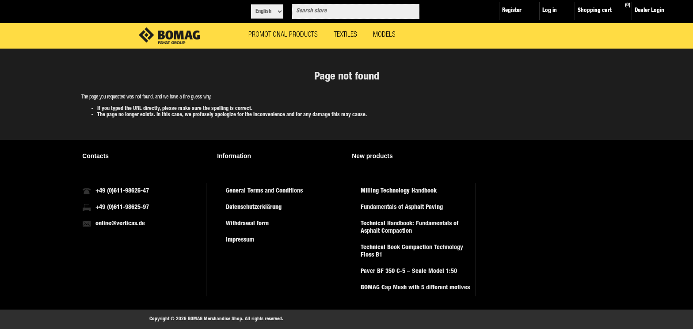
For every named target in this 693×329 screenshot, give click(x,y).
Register (512, 11)
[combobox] (348, 11)
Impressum (240, 240)
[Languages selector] (267, 11)
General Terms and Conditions (264, 191)
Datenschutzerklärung (254, 207)
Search (411, 11)
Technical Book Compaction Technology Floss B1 (412, 251)
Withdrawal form (247, 224)
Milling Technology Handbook (399, 191)
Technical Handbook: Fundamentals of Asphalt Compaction (409, 227)
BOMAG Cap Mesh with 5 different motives (415, 288)
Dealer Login (649, 11)
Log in (549, 11)
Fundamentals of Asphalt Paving (402, 207)
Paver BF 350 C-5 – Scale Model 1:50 (409, 271)
